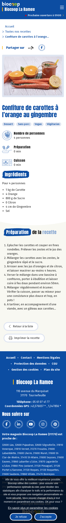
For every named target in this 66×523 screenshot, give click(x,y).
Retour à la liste (21, 326)
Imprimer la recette (24, 338)
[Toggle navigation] (62, 8)
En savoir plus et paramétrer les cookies (33, 507)
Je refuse (21, 516)
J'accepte (46, 516)
